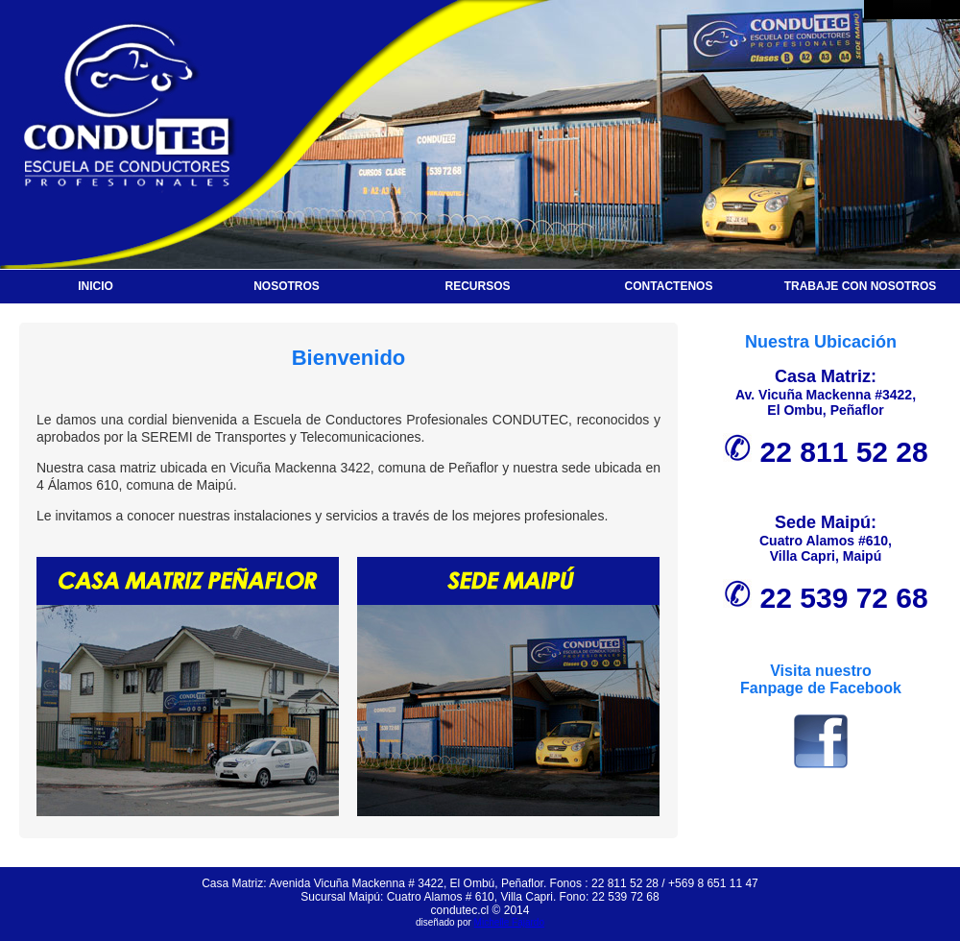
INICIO (95, 286)
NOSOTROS (286, 286)
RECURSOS (477, 286)
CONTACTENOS (669, 286)
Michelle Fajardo (509, 922)
